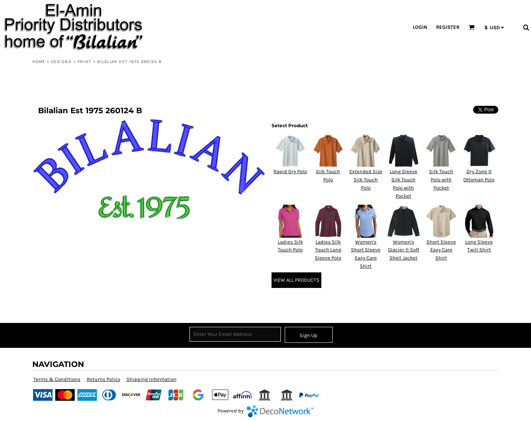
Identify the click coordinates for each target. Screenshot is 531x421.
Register (447, 27)
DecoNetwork (280, 411)
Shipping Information (151, 379)
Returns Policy (103, 379)
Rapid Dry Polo (290, 171)
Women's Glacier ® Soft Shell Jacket (403, 250)
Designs (61, 61)
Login (420, 27)
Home (38, 61)
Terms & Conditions (57, 379)
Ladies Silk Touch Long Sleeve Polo (328, 250)
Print (84, 61)
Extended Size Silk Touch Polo (365, 179)
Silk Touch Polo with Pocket (441, 179)
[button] (471, 27)
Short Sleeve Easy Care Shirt (441, 250)
